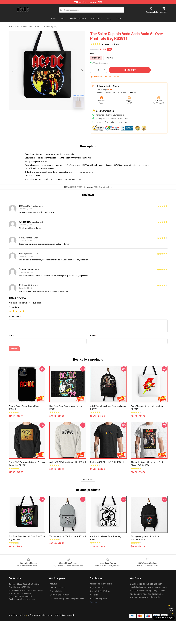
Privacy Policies (56, 591)
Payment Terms (96, 587)
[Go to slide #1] (40, 115)
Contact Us (94, 595)
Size (92, 54)
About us (53, 584)
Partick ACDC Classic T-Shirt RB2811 (107, 462)
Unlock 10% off (171, 609)
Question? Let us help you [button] (164, 618)
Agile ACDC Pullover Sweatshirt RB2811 (67, 462)
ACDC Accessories (25, 26)
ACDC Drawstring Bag (47, 26)
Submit (14, 349)
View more (88, 479)
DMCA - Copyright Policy (59, 595)
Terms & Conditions (57, 587)
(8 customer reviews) (110, 44)
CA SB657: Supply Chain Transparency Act (67, 598)
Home (11, 26)
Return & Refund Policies (100, 591)
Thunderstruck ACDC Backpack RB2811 (67, 536)
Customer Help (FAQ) (98, 598)
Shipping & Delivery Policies (101, 584)
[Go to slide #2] (54, 115)
